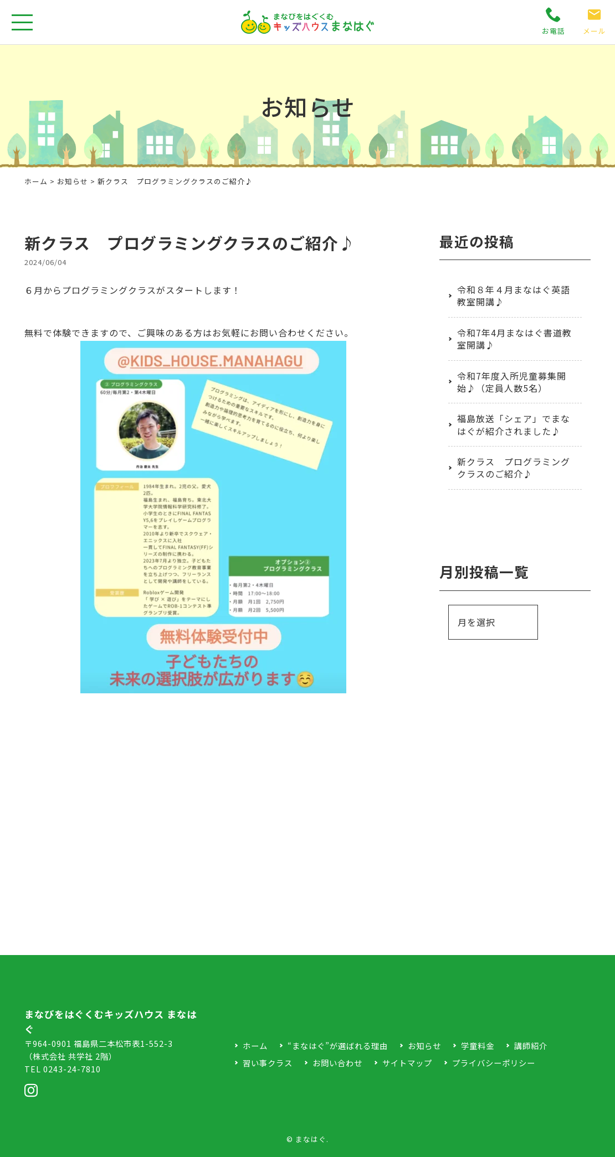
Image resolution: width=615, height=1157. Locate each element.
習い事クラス (268, 1062)
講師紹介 (530, 1045)
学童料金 (477, 1045)
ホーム (36, 181)
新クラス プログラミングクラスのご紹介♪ (513, 467)
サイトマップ (407, 1062)
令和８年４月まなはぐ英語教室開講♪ (513, 295)
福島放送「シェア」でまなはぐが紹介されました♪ (513, 424)
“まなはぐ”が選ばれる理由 (338, 1045)
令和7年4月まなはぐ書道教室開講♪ (514, 338)
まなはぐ (310, 1139)
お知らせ (72, 181)
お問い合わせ (337, 1062)
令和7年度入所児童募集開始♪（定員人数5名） (511, 382)
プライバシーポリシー (493, 1062)
